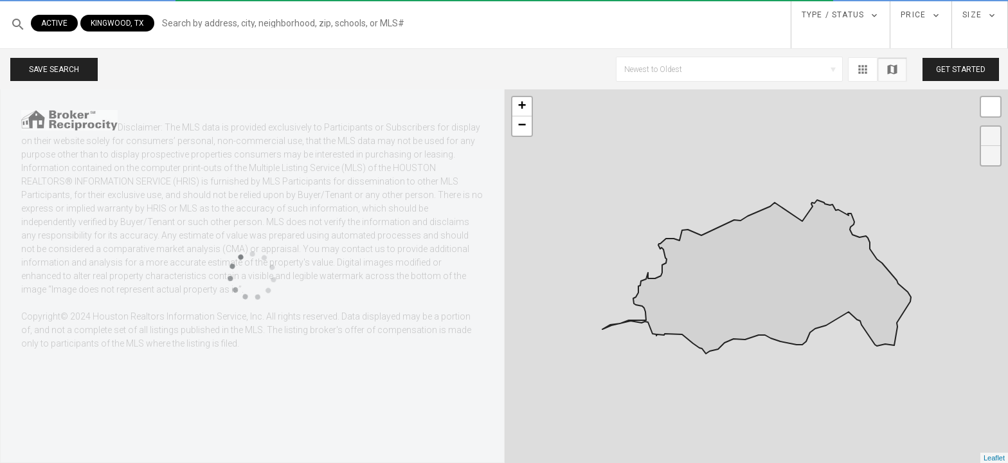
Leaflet (994, 458)
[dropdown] (840, 15)
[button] (403, 24)
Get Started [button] (961, 69)
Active (54, 23)
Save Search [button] (54, 69)
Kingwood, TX (117, 23)
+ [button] (522, 106)
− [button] (522, 126)
